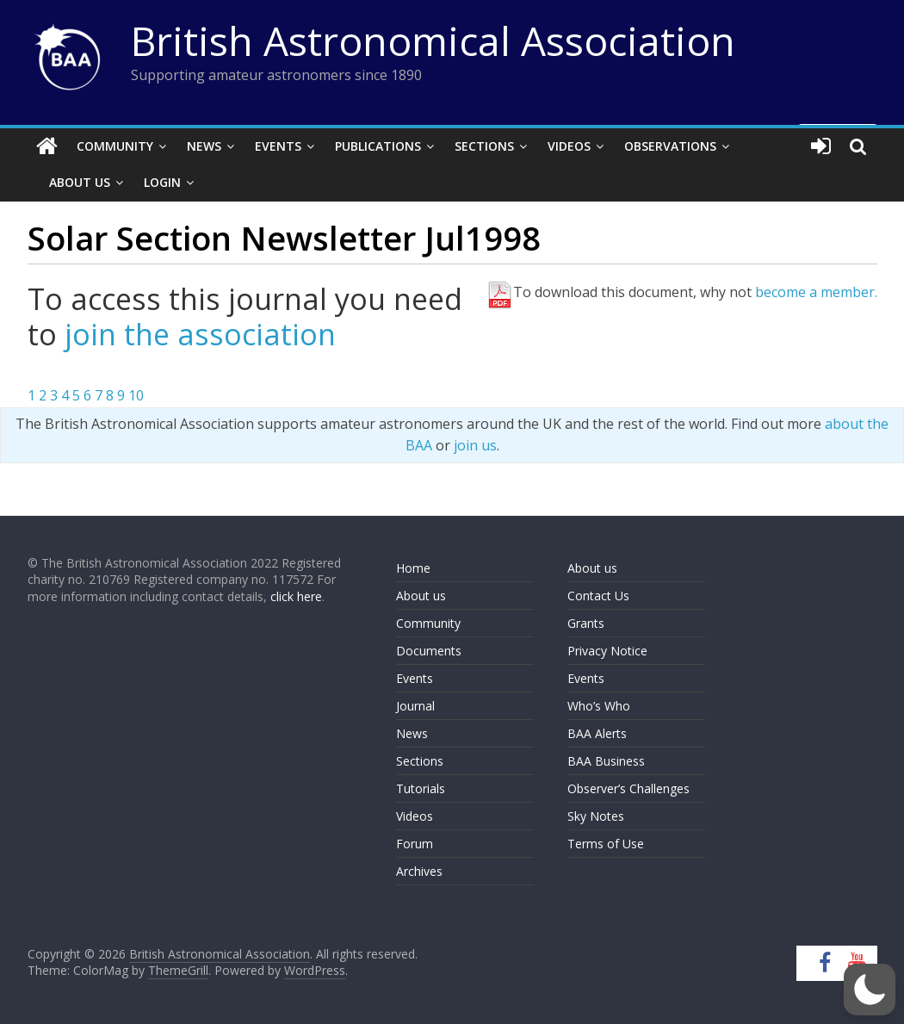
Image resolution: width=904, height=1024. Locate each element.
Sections (484, 146)
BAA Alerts (597, 733)
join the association (200, 334)
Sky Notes (595, 816)
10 (136, 395)
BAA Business (606, 761)
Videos (569, 146)
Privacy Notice (607, 650)
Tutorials (420, 788)
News (204, 146)
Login (162, 182)
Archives (419, 871)
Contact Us (598, 595)
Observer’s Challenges (628, 788)
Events (278, 146)
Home (413, 568)
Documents (428, 650)
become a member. (816, 291)
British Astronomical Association (433, 40)
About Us (79, 182)
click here (296, 596)
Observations (670, 146)
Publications (378, 146)
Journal (415, 706)
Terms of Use (605, 843)
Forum (414, 843)
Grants (585, 623)
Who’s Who (598, 706)
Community (115, 146)
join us (475, 445)
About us (421, 595)
